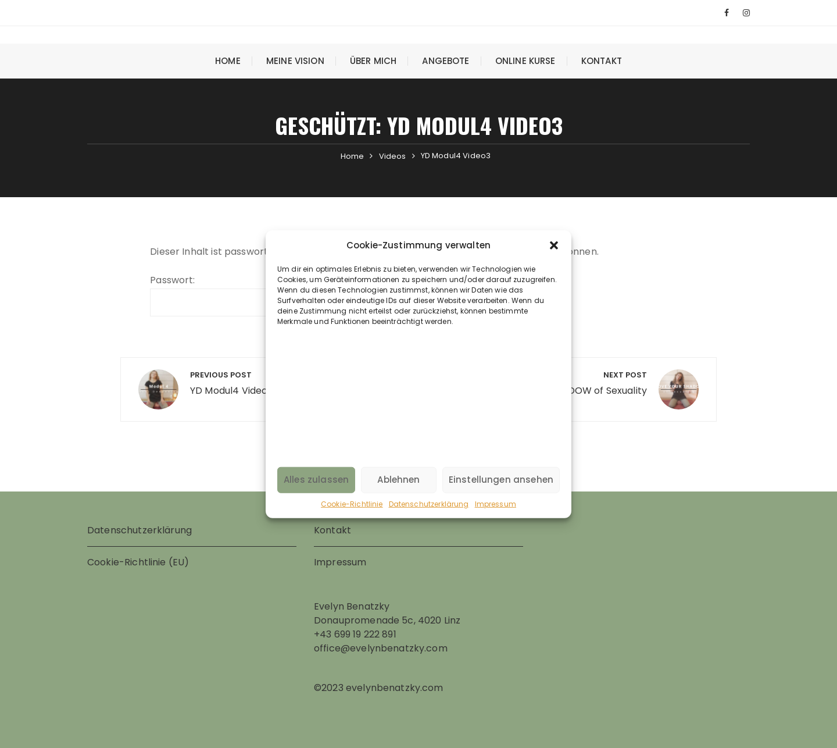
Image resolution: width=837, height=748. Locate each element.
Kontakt (601, 61)
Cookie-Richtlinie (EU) (138, 562)
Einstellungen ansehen (501, 479)
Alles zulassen (316, 479)
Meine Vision (295, 61)
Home (228, 61)
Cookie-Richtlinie (352, 503)
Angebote (445, 61)
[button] (554, 245)
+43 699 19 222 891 (355, 634)
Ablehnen (398, 479)
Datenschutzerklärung (429, 503)
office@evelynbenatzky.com (381, 648)
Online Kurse (525, 61)
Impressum (495, 503)
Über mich (373, 61)
